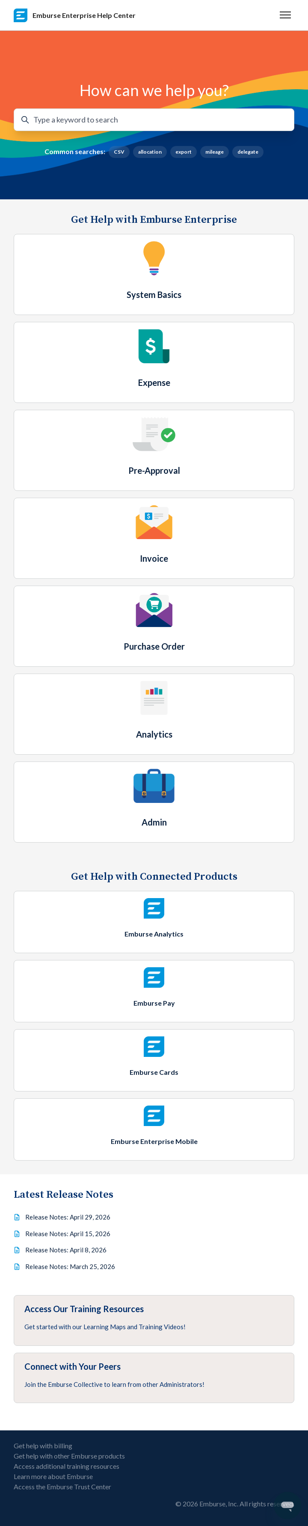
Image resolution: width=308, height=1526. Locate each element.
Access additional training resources (66, 1466)
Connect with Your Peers (72, 1366)
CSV (119, 152)
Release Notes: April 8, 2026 (66, 1250)
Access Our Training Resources (84, 1309)
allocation (150, 152)
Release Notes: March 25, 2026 (70, 1266)
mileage (214, 152)
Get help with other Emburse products (69, 1456)
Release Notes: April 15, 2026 (67, 1233)
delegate (247, 152)
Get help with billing (43, 1445)
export (183, 152)
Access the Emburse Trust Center (62, 1486)
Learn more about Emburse (53, 1476)
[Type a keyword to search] (154, 119)
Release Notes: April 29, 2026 (67, 1217)
